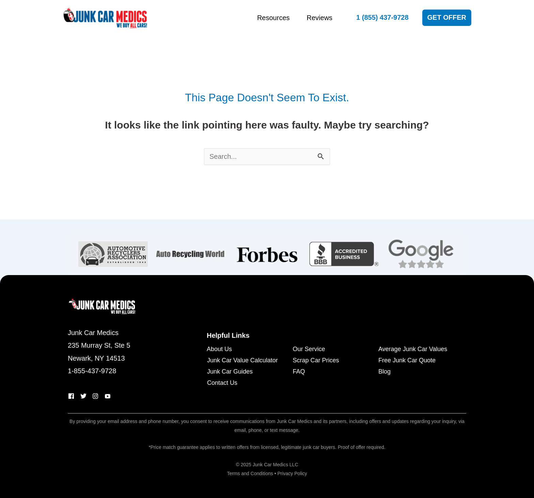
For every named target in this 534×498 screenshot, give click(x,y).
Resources (273, 17)
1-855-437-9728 (92, 371)
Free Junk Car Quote (407, 360)
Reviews (320, 17)
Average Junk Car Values (412, 349)
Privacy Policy (292, 473)
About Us (219, 349)
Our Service (309, 349)
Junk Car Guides (230, 371)
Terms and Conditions (250, 473)
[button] (382, 18)
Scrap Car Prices (316, 360)
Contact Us (222, 383)
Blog (384, 371)
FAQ (299, 371)
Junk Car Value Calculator (242, 360)
